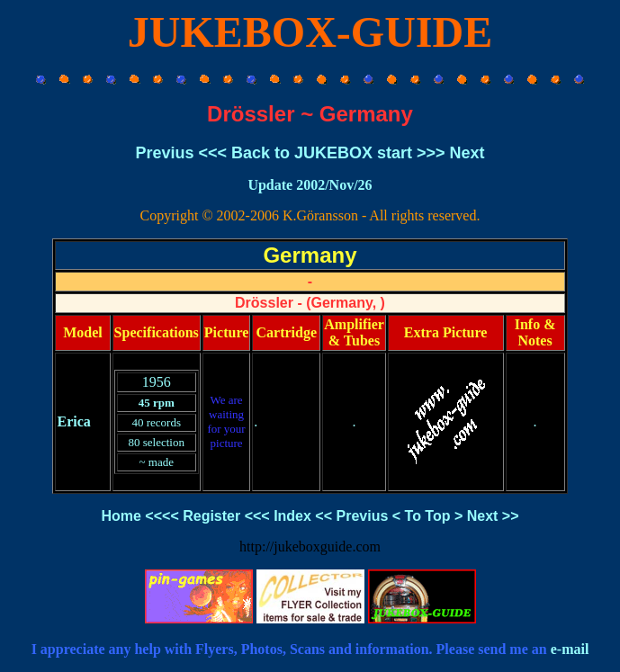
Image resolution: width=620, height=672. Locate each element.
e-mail (570, 649)
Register (211, 516)
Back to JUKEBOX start (321, 153)
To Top (428, 516)
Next (467, 153)
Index (292, 516)
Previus (164, 153)
